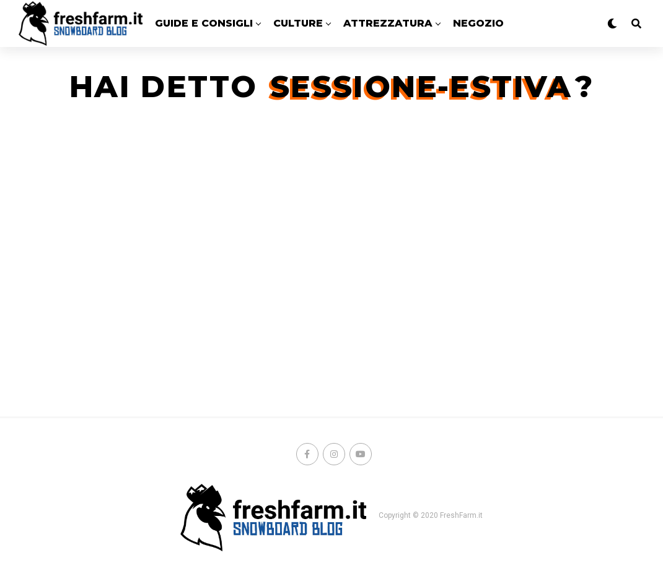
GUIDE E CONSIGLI (204, 23)
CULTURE (298, 23)
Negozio (478, 23)
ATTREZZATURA (387, 23)
